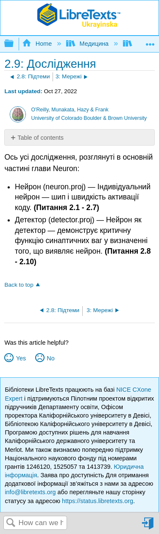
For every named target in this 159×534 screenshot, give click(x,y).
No (50, 358)
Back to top (18, 285)
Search (11, 523)
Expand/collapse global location (150, 41)
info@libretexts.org (30, 492)
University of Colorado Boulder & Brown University (89, 118)
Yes (21, 358)
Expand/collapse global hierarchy (14, 44)
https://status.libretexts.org (97, 501)
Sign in (148, 526)
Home (37, 43)
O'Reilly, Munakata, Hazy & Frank (70, 110)
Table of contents (40, 137)
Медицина (88, 43)
